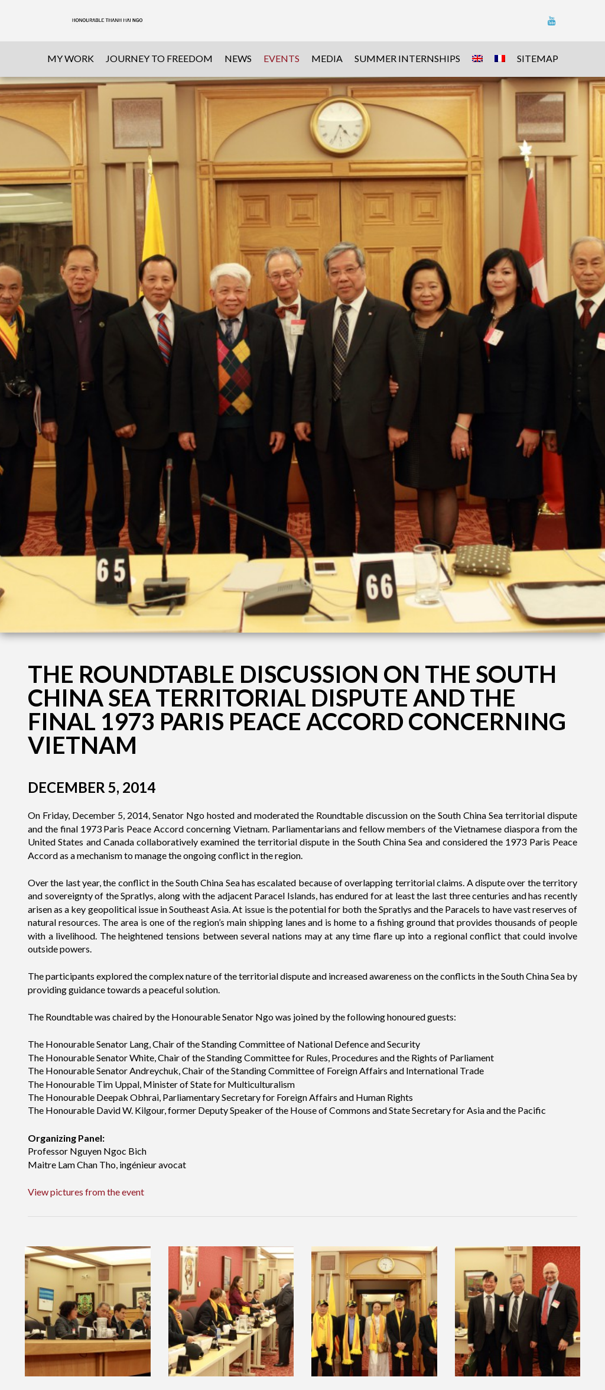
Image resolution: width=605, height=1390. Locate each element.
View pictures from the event (86, 1191)
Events (282, 58)
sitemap (537, 58)
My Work (70, 58)
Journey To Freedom (159, 58)
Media (327, 58)
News (238, 58)
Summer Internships (407, 58)
